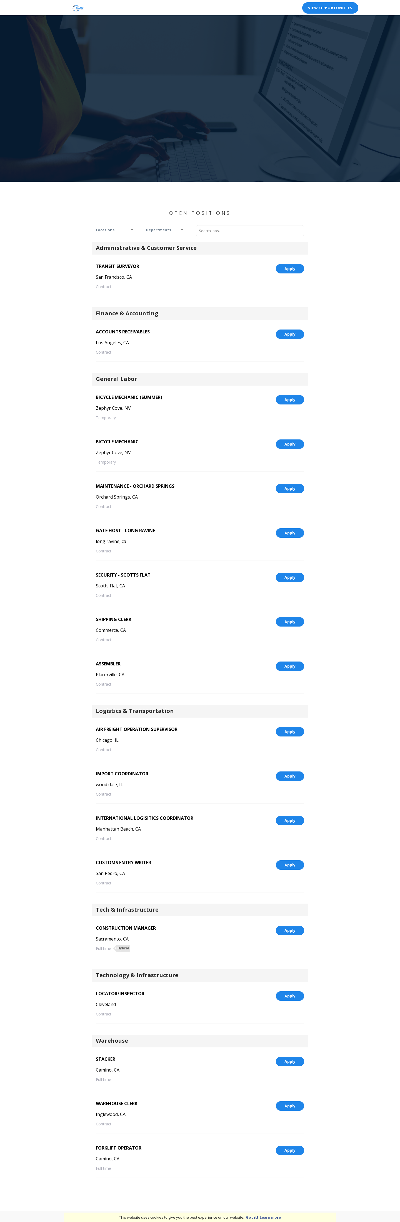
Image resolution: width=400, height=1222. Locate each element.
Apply (290, 268)
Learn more (270, 1217)
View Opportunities (330, 7)
